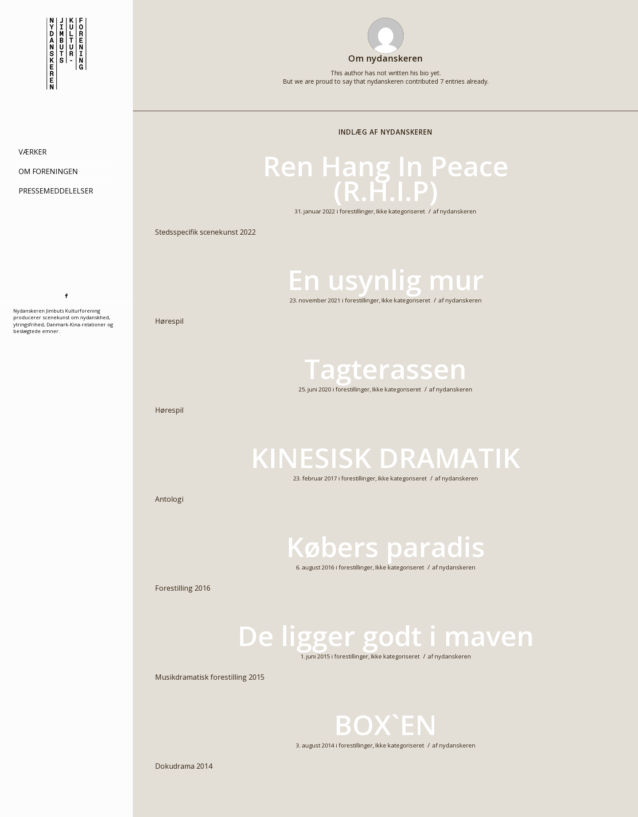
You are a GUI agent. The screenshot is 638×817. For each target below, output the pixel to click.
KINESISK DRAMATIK (385, 457)
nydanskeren (458, 211)
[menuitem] (66, 152)
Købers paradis (385, 546)
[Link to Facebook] (66, 296)
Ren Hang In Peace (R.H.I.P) (386, 178)
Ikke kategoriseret (400, 211)
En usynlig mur (386, 279)
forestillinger (356, 211)
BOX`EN (385, 724)
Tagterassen (385, 368)
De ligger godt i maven (385, 635)
